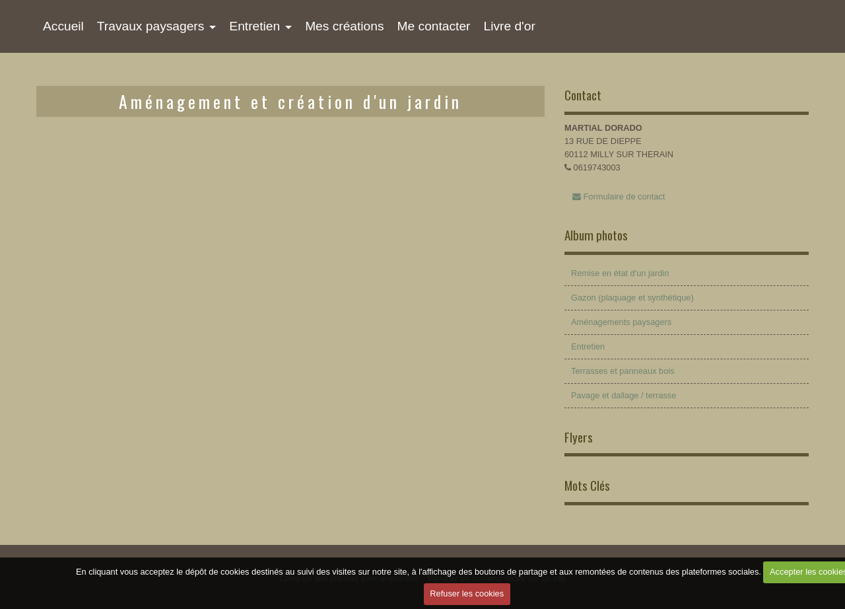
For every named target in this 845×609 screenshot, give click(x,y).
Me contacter (434, 26)
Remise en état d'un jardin (620, 273)
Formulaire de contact (618, 196)
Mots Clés (587, 485)
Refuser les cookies (467, 593)
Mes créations (344, 26)
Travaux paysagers (150, 26)
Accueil (63, 26)
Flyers (578, 437)
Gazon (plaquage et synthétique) (632, 298)
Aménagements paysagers (621, 322)
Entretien (254, 26)
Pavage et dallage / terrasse (623, 395)
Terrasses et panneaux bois (623, 371)
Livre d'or (509, 26)
